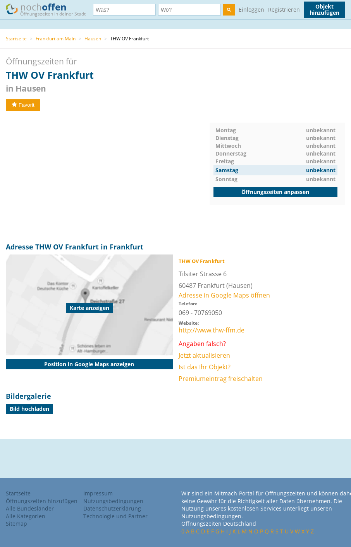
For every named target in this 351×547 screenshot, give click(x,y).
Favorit (23, 105)
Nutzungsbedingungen (113, 501)
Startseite (16, 38)
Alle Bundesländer (30, 508)
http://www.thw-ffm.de (211, 330)
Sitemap (16, 523)
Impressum (98, 493)
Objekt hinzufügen (324, 9)
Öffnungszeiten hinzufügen (41, 501)
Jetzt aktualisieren (204, 355)
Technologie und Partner (115, 516)
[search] (229, 10)
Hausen (92, 38)
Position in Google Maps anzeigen (89, 364)
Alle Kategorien (25, 516)
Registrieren (284, 9)
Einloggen (251, 9)
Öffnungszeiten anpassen (275, 192)
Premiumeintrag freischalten (221, 378)
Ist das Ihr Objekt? (205, 367)
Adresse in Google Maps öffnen (224, 295)
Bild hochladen (29, 408)
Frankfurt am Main (56, 38)
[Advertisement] (108, 177)
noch (49, 9)
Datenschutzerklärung (112, 508)
